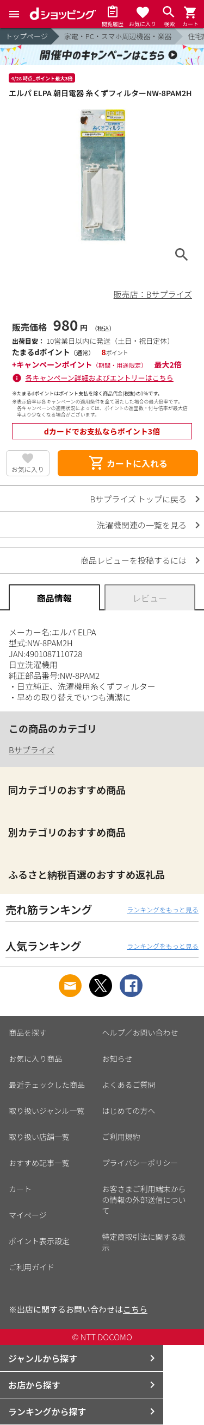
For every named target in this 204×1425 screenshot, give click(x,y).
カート (20, 1188)
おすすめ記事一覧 (39, 1162)
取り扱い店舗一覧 (39, 1136)
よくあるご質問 (129, 1084)
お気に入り (27, 469)
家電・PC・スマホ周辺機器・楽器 (118, 36)
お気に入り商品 (35, 1058)
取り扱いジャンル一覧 (46, 1110)
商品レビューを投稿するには (134, 560)
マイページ (28, 1214)
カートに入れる (128, 463)
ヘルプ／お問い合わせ (140, 1032)
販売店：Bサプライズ (153, 294)
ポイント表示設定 (39, 1240)
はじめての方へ (129, 1110)
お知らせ (117, 1058)
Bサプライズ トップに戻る (138, 499)
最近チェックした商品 (47, 1084)
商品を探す (28, 1032)
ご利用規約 (121, 1136)
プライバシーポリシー (140, 1162)
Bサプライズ (31, 749)
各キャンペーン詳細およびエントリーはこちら (100, 378)
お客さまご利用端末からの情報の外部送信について (144, 1199)
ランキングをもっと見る (163, 909)
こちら (135, 1309)
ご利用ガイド (31, 1267)
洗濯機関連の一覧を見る (142, 525)
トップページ (26, 36)
